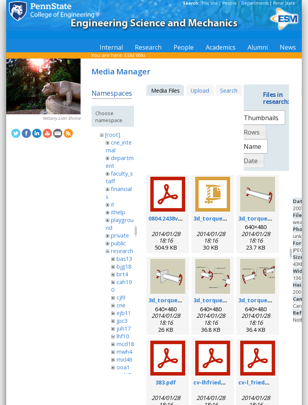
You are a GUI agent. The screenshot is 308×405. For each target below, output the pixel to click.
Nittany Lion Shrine (62, 118)
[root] (112, 134)
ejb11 (124, 313)
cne (121, 305)
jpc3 (122, 320)
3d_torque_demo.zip (222, 218)
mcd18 (125, 344)
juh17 (124, 328)
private (120, 235)
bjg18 (124, 266)
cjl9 (121, 297)
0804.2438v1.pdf (170, 218)
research (122, 251)
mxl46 (124, 359)
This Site (209, 3)
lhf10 (123, 336)
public (118, 243)
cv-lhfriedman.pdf (218, 382)
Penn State (284, 3)
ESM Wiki (134, 55)
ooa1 (123, 367)
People (229, 3)
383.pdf (165, 382)
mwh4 (124, 351)
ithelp (118, 212)
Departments (254, 3)
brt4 (122, 274)
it (112, 204)
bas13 (124, 258)
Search (228, 90)
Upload (199, 90)
